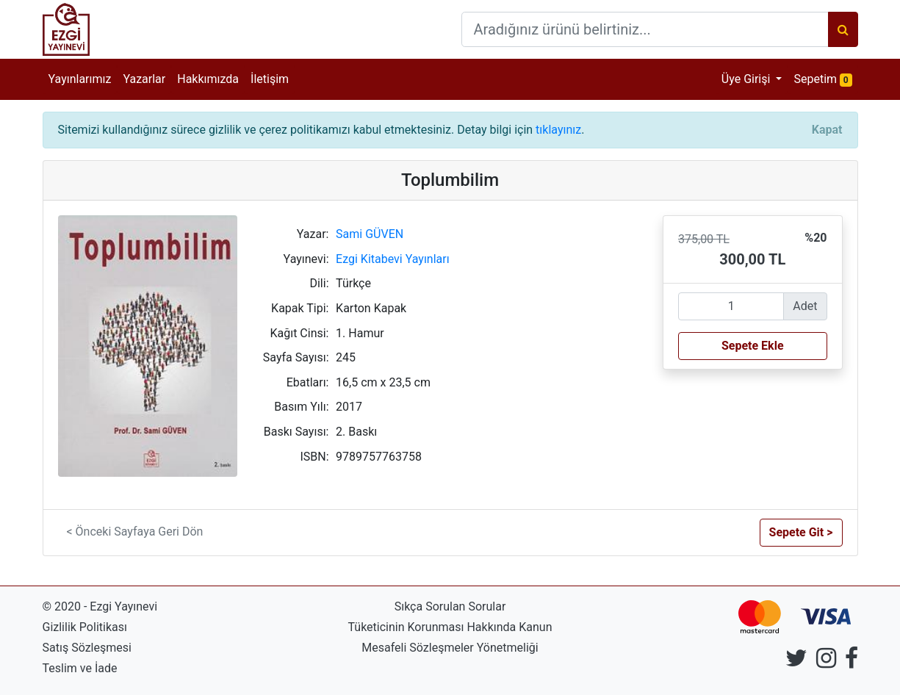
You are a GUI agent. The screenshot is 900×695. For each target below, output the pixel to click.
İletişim (270, 79)
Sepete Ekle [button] (752, 346)
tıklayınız (558, 130)
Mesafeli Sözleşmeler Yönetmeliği (449, 648)
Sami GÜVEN (369, 234)
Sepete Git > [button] (801, 532)
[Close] (827, 130)
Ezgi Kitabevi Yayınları (393, 259)
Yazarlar (144, 79)
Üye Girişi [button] (747, 79)
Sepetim (825, 78)
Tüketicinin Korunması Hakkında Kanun (450, 627)
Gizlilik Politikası (85, 627)
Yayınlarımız (80, 79)
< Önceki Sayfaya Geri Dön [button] (135, 532)
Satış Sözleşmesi (87, 648)
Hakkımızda (208, 79)
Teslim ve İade (80, 668)
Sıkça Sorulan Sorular (450, 606)
